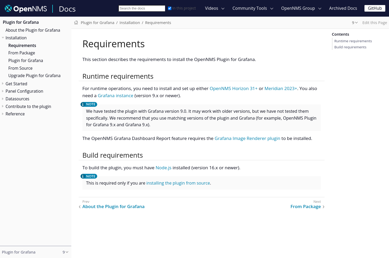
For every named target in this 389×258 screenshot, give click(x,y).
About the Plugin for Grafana (33, 30)
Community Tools (249, 8)
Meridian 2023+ (281, 88)
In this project (182, 8)
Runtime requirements (353, 41)
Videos (211, 8)
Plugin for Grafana (21, 22)
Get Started (16, 84)
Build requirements (350, 47)
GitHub (375, 8)
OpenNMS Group (298, 8)
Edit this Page (374, 22)
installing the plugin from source (178, 183)
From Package (21, 53)
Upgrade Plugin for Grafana (34, 75)
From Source (20, 68)
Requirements (22, 45)
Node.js (163, 168)
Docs (67, 9)
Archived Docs (343, 8)
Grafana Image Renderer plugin (247, 138)
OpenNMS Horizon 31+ (234, 88)
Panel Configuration (24, 91)
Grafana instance (115, 95)
